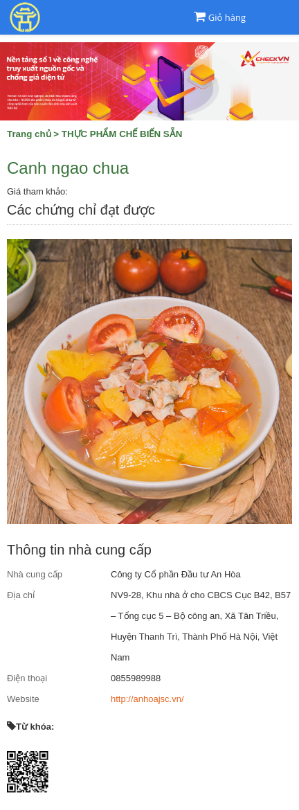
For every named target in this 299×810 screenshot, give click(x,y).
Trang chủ (29, 134)
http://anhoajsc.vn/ (147, 699)
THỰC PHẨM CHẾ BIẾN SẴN (122, 134)
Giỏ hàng (227, 17)
